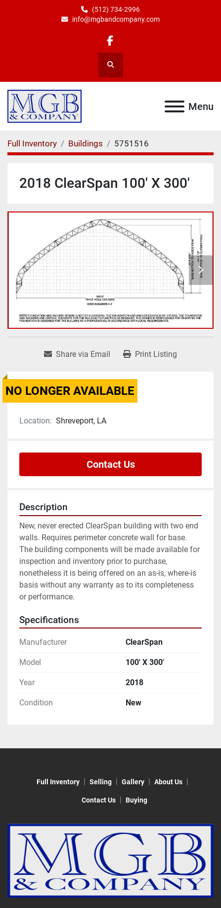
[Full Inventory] (32, 143)
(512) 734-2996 (116, 9)
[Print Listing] (150, 354)
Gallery (133, 782)
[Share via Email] (77, 354)
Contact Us (111, 464)
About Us (168, 782)
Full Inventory (58, 782)
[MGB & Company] (110, 860)
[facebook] (110, 41)
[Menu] (174, 106)
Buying (136, 800)
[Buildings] (85, 143)
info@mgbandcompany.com (116, 19)
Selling (100, 782)
